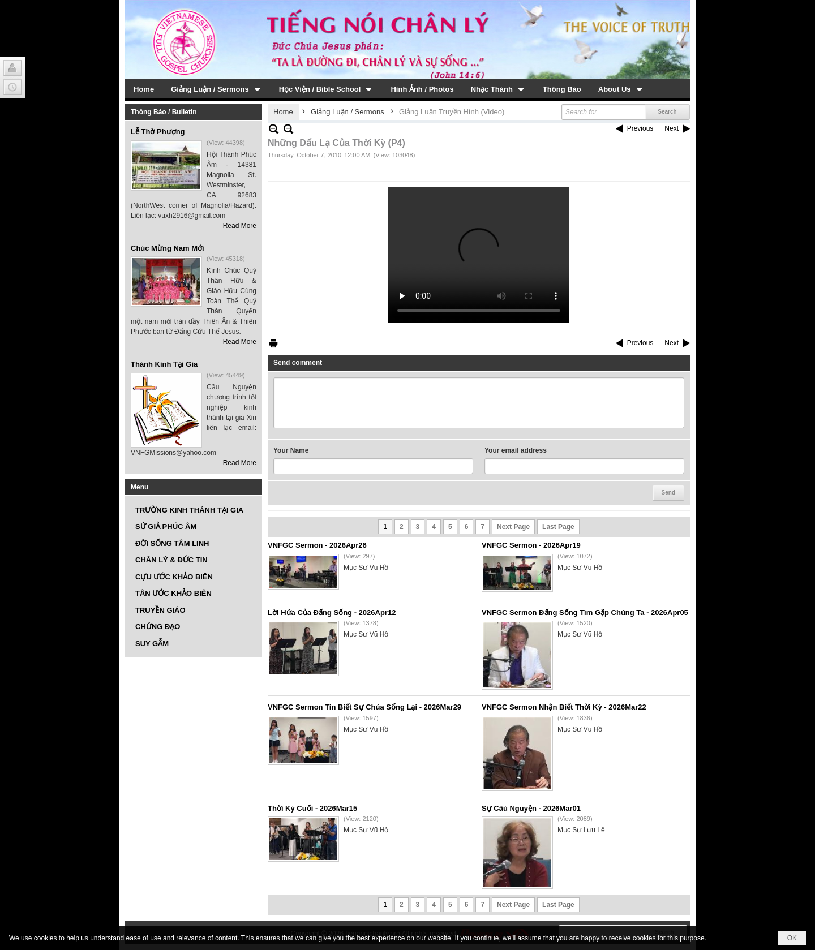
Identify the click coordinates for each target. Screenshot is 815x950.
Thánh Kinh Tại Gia (164, 364)
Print (273, 343)
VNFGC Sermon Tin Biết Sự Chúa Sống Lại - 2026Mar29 (364, 707)
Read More (239, 226)
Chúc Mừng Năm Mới (167, 248)
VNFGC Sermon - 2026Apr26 (317, 545)
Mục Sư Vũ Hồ (366, 567)
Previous (640, 128)
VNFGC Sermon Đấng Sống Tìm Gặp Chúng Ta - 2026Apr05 (585, 612)
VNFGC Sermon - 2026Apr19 (531, 545)
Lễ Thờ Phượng (158, 131)
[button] (216, 88)
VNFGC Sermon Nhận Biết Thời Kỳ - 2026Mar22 (564, 707)
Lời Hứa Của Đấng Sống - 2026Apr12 (332, 612)
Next (671, 128)
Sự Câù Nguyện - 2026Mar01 (531, 808)
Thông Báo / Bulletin (164, 112)
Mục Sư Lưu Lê (581, 830)
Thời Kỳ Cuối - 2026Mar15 (312, 808)
